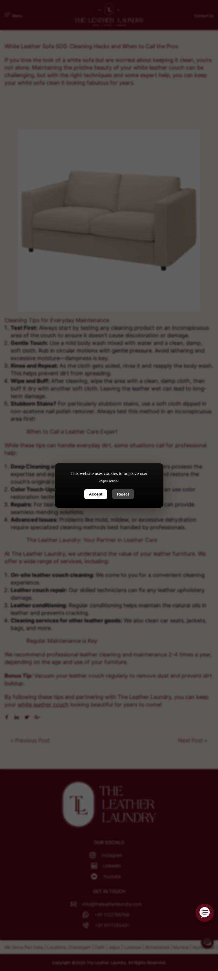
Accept (95, 494)
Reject (123, 494)
